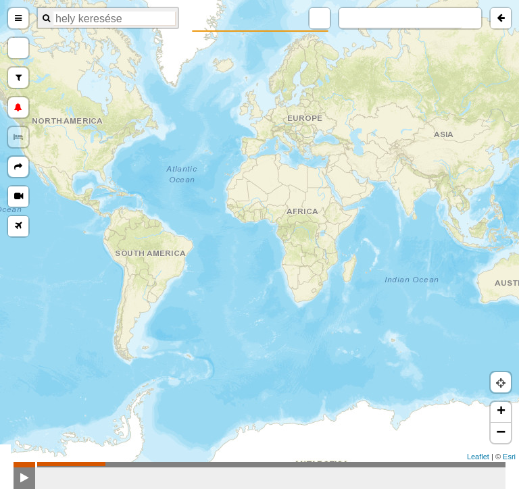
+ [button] (501, 412)
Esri (509, 457)
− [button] (500, 433)
